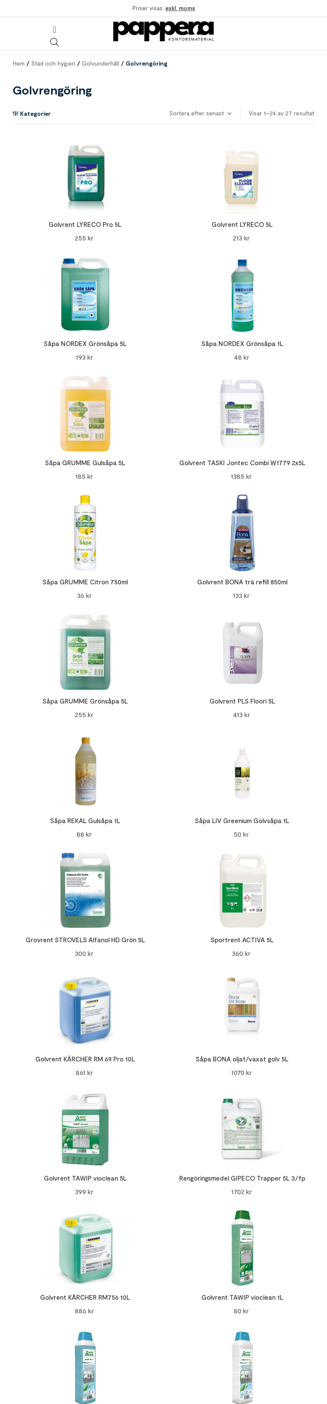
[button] (54, 29)
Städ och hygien (53, 63)
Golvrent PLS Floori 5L (242, 701)
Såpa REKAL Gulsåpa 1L (85, 820)
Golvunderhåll (100, 63)
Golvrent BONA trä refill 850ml (242, 582)
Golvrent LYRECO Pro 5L (85, 224)
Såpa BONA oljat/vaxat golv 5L (242, 1059)
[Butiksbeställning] (200, 113)
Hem (19, 63)
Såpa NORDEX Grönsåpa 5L (85, 343)
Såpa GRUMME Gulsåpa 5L (85, 462)
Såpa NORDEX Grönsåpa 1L (242, 343)
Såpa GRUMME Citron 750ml (85, 582)
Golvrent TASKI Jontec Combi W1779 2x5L (242, 462)
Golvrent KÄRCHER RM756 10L (85, 1297)
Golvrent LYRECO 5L (242, 224)
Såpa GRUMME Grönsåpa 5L (85, 701)
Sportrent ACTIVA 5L (242, 940)
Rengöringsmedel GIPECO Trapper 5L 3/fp (242, 1178)
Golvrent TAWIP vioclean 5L (85, 1178)
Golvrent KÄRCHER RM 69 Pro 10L (85, 1059)
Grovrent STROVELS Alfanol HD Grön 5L (85, 940)
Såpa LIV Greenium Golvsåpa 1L (242, 820)
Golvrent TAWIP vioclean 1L (242, 1297)
